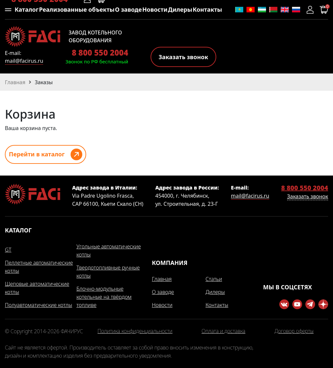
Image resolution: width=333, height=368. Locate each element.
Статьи (214, 279)
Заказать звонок (183, 57)
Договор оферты (293, 331)
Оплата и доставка (224, 331)
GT (8, 249)
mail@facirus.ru (24, 60)
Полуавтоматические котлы (38, 305)
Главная (162, 279)
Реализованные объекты (76, 9)
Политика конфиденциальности (135, 331)
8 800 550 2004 (100, 52)
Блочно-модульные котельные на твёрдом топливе (104, 297)
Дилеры (180, 9)
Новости (154, 9)
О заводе (128, 9)
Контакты (207, 9)
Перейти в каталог (37, 154)
